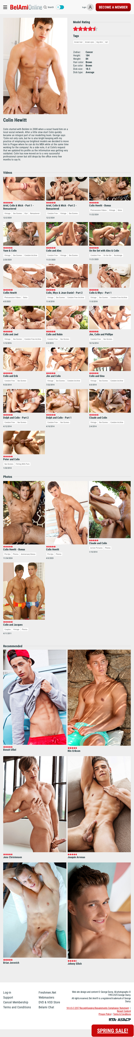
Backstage (118, 252)
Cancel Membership (15, 905)
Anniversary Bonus (28, 457)
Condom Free (52, 190)
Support (8, 900)
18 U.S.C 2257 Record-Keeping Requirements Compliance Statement (97, 910)
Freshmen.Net (47, 895)
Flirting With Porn (23, 367)
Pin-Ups (7, 457)
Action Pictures (96, 450)
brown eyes (89, 42)
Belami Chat (46, 910)
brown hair (78, 42)
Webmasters (46, 900)
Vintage (7, 190)
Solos (120, 210)
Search (51, 7)
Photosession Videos (98, 210)
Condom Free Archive (75, 294)
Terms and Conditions (17, 910)
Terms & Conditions (122, 917)
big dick (100, 42)
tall (106, 42)
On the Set (107, 252)
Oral (26, 190)
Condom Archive (30, 252)
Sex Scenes (17, 190)
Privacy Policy (105, 917)
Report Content (124, 913)
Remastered (34, 190)
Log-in (7, 895)
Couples (7, 532)
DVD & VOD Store (49, 905)
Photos (15, 457)
